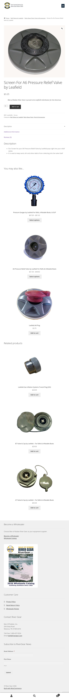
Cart (53, 694)
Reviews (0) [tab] (8, 137)
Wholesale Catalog (10, 538)
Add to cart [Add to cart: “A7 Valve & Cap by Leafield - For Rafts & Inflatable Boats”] (34, 508)
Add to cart (15, 107)
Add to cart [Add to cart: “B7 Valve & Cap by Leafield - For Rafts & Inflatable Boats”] (34, 451)
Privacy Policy (11, 602)
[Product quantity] (6, 106)
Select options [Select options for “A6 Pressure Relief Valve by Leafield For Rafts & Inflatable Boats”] (34, 277)
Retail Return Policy (13, 605)
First (5, 665)
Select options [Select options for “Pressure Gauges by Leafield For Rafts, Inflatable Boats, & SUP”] (34, 220)
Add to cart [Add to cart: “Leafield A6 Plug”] (34, 333)
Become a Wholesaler (11, 536)
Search (34, 696)
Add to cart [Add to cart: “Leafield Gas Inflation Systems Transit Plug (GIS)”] (34, 395)
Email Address (9, 651)
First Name (7, 659)
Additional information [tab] (11, 132)
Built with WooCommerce (13, 688)
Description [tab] (8, 126)
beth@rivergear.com (15, 636)
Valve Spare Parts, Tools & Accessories (34, 18)
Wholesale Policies (12, 609)
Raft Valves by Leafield (17, 18)
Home (7, 18)
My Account (11, 696)
